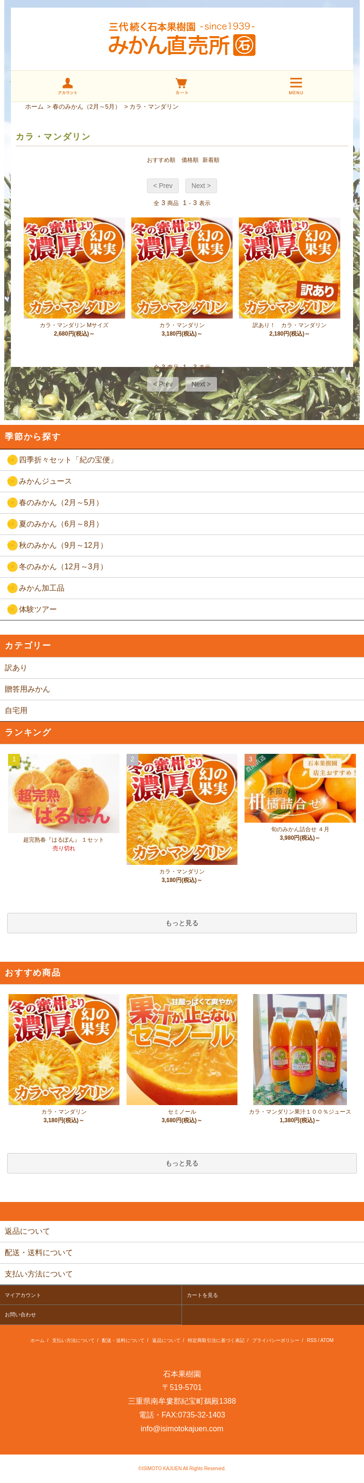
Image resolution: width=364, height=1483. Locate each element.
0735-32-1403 (202, 1415)
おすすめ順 (161, 160)
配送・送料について (123, 1340)
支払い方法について (73, 1340)
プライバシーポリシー (276, 1340)
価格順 (190, 160)
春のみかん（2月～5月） (87, 106)
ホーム (34, 106)
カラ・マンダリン (154, 106)
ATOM (327, 1340)
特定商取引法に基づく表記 (216, 1340)
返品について (166, 1340)
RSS (312, 1340)
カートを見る (202, 1295)
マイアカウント (23, 1295)
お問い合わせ (20, 1314)
